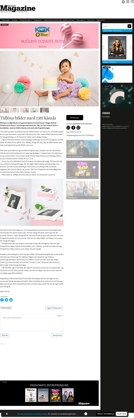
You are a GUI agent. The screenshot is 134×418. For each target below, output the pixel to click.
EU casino (106, 116)
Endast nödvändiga (105, 414)
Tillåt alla (121, 414)
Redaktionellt (26, 20)
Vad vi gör (80, 20)
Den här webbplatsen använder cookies (32, 414)
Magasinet (38, 20)
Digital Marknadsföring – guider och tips (59, 20)
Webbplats (74, 117)
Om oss (90, 20)
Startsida (5, 20)
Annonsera (101, 20)
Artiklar (15, 20)
